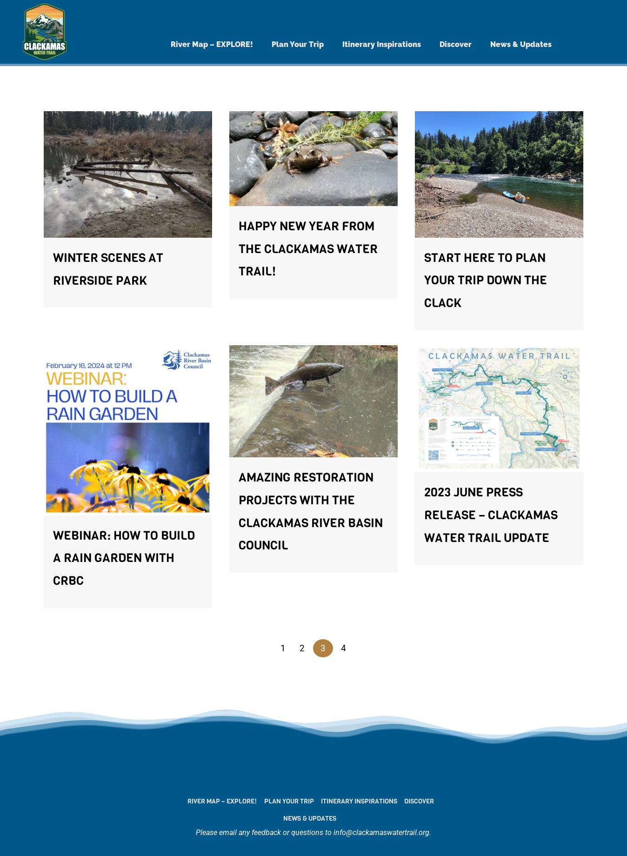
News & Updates (521, 44)
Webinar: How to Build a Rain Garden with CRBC (124, 558)
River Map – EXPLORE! (212, 44)
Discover (456, 44)
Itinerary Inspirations (381, 44)
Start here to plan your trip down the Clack (485, 281)
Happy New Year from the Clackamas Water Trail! (308, 249)
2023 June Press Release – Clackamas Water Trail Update (491, 515)
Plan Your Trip (298, 44)
